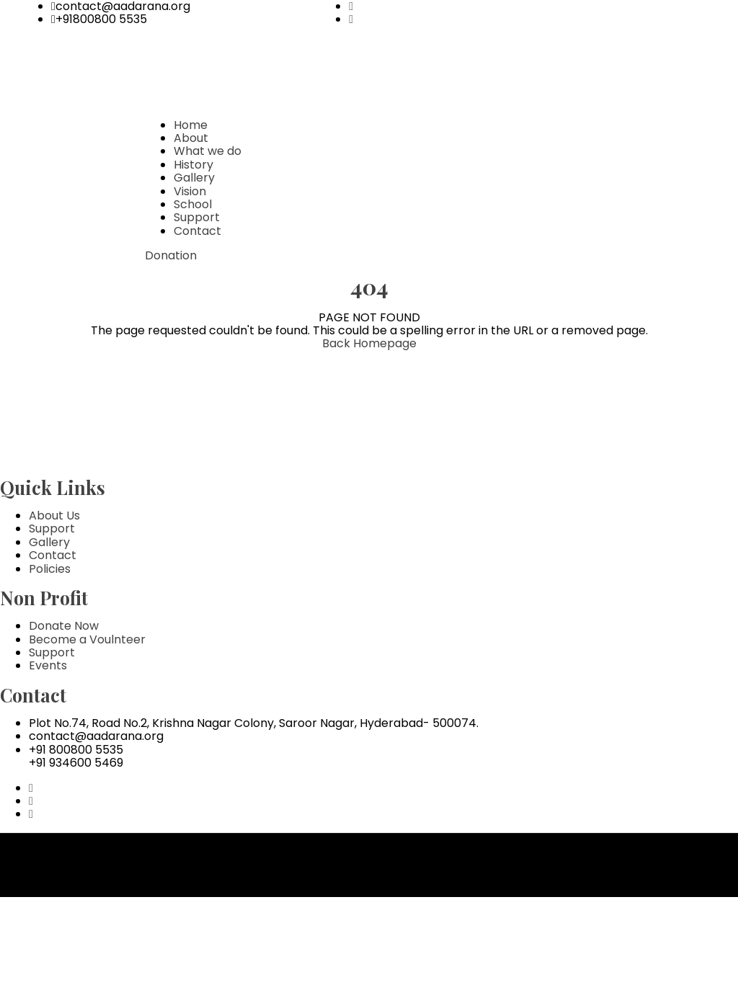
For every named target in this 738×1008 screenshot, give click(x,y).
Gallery (194, 177)
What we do (207, 151)
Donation (171, 255)
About (191, 138)
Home (191, 125)
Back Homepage (369, 343)
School (193, 204)
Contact (197, 231)
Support (197, 217)
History (193, 164)
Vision (190, 191)
